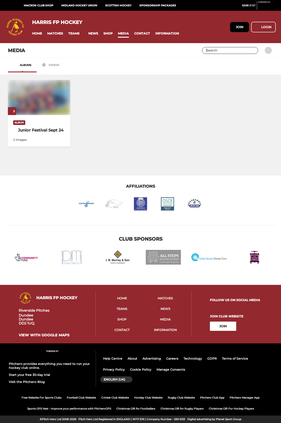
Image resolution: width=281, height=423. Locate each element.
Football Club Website (81, 397)
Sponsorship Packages (157, 5)
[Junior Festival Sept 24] (39, 130)
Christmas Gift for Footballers (135, 408)
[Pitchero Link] (267, 7)
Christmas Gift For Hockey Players (231, 408)
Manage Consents (171, 370)
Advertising (151, 359)
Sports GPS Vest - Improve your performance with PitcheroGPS (69, 408)
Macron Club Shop (38, 5)
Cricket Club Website (115, 397)
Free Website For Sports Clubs (41, 397)
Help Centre (112, 359)
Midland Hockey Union (79, 5)
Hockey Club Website (148, 397)
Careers (172, 359)
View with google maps (44, 335)
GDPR (212, 359)
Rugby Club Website (181, 397)
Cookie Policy (140, 370)
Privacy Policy (114, 370)
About (132, 359)
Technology (193, 359)
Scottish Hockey (118, 5)
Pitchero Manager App (244, 397)
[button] (37, 33)
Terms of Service (235, 359)
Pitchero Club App (212, 397)
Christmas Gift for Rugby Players (182, 408)
